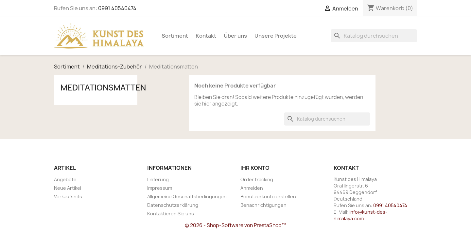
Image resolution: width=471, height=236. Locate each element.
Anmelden (251, 188)
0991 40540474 (117, 8)
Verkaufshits (68, 196)
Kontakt (206, 35)
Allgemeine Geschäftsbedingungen (187, 196)
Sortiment (175, 35)
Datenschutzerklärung (172, 205)
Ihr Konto (255, 167)
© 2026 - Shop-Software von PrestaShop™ (235, 225)
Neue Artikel (67, 188)
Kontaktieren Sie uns (170, 213)
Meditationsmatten (103, 87)
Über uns (235, 35)
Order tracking (256, 179)
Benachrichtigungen (263, 205)
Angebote (65, 179)
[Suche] (374, 35)
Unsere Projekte (275, 35)
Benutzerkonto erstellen (268, 196)
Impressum (159, 188)
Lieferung (158, 179)
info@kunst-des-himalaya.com (360, 215)
